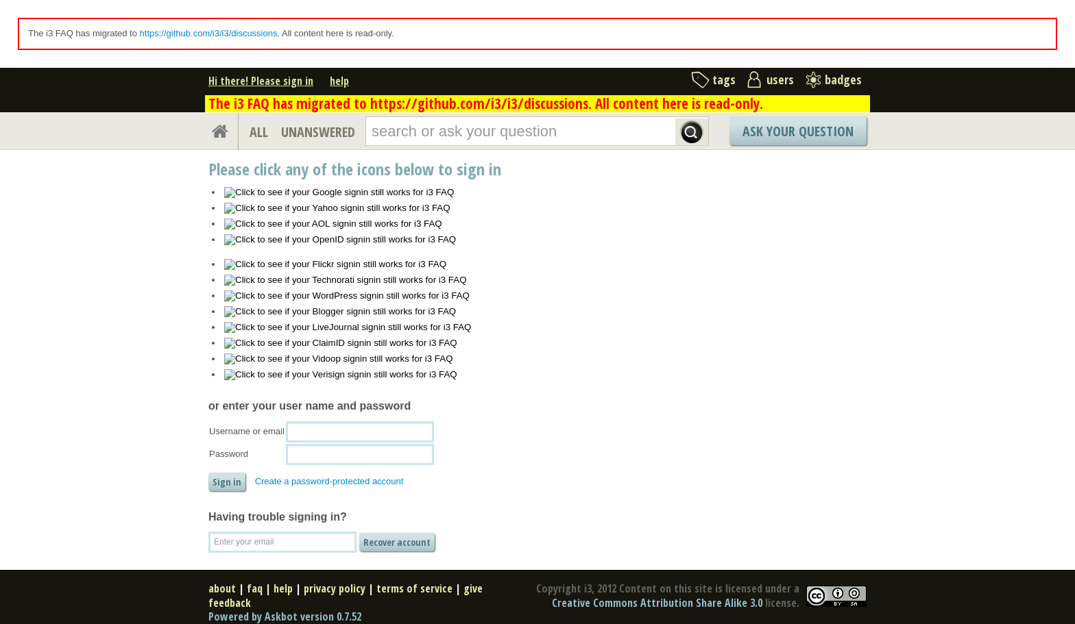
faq (255, 588)
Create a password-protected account (329, 481)
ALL (259, 132)
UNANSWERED (318, 132)
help (339, 80)
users (780, 79)
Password (228, 454)
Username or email (247, 431)
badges (843, 79)
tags (724, 79)
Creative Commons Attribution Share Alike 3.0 (657, 602)
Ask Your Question (798, 131)
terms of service (414, 588)
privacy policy (334, 588)
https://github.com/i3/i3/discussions (209, 33)
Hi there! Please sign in (260, 80)
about (222, 588)
